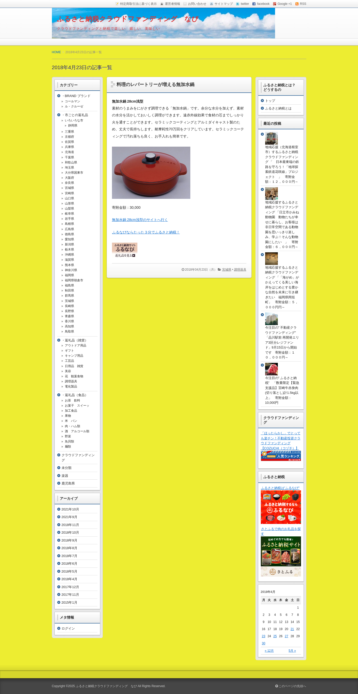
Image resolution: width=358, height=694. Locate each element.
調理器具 (240, 269)
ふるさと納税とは (278, 108)
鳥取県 (69, 331)
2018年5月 (69, 571)
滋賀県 (69, 259)
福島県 (69, 285)
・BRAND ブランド (76, 96)
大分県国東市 (74, 172)
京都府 (69, 136)
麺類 (68, 446)
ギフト (69, 350)
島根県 (69, 224)
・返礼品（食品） (75, 395)
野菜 (68, 436)
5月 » (292, 651)
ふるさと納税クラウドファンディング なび (128, 19)
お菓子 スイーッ (77, 405)
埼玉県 (69, 167)
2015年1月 (69, 602)
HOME (56, 52)
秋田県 (69, 290)
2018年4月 (69, 579)
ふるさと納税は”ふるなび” (280, 488)
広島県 (69, 229)
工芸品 (69, 361)
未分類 (66, 468)
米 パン (71, 421)
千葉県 (69, 157)
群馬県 (69, 295)
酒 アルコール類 (77, 431)
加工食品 (71, 410)
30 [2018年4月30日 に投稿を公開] (263, 643)
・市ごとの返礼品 (75, 115)
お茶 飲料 (72, 400)
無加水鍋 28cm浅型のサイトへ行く (140, 220)
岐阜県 (69, 213)
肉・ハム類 (72, 426)
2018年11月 (70, 525)
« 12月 (269, 651)
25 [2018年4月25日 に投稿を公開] (275, 636)
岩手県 (69, 218)
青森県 (69, 316)
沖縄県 (69, 254)
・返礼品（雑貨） (75, 340)
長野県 (69, 311)
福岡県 (69, 275)
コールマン (72, 101)
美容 (68, 371)
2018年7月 (69, 556)
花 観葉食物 (74, 376)
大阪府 (69, 177)
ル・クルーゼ (74, 106)
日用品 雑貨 (74, 366)
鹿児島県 (68, 483)
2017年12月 (70, 587)
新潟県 (69, 244)
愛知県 (69, 239)
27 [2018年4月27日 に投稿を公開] (286, 636)
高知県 (69, 326)
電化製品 (71, 386)
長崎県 (69, 306)
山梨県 (69, 208)
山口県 (69, 198)
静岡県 (72, 125)
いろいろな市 (74, 120)
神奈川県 (71, 270)
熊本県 (69, 265)
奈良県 (69, 183)
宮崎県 (69, 193)
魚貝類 (69, 441)
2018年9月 (69, 540)
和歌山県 (71, 162)
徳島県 (69, 234)
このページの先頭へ (290, 686)
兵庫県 (69, 147)
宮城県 (226, 269)
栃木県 (69, 249)
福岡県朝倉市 (74, 280)
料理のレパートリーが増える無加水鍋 (155, 84)
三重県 (69, 131)
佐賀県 (69, 142)
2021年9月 (69, 517)
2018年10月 (70, 532)
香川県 (69, 321)
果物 (68, 416)
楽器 (65, 476)
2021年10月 (70, 509)
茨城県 (69, 301)
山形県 (69, 203)
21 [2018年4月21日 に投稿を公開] (292, 629)
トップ (270, 101)
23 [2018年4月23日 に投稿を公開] (263, 636)
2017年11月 (70, 594)
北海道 (69, 152)
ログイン (68, 628)
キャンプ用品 (74, 355)
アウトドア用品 (75, 345)
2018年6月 (69, 563)
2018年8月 (69, 548)
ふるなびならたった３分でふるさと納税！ (146, 232)
